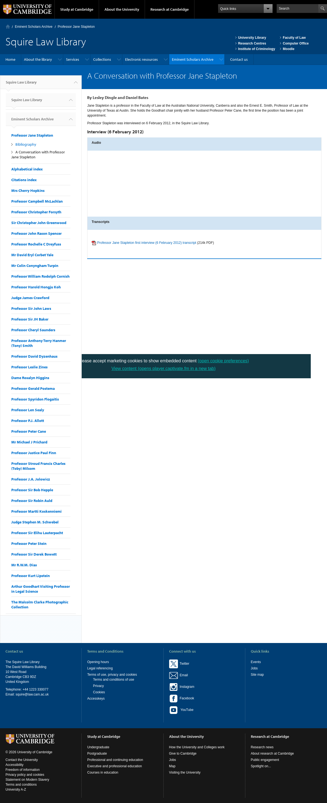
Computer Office (296, 43)
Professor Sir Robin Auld (31, 500)
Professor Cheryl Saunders (33, 329)
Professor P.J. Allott (27, 420)
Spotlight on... (261, 766)
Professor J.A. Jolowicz (30, 479)
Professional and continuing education (115, 760)
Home (8, 26)
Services (72, 59)
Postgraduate (97, 753)
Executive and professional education (114, 766)
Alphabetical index (27, 169)
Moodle (288, 49)
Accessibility (14, 765)
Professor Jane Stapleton (76, 27)
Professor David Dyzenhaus (34, 356)
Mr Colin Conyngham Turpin (34, 265)
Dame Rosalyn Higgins (30, 377)
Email (183, 675)
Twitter (179, 664)
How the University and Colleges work (197, 747)
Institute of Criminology (256, 49)
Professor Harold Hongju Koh (36, 287)
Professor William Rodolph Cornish (40, 276)
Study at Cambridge (76, 9)
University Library (252, 38)
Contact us (239, 59)
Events (256, 662)
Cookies (99, 692)
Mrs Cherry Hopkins (28, 190)
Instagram (181, 687)
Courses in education (102, 772)
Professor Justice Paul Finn (33, 452)
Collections (102, 59)
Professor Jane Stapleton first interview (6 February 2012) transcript (146, 243)
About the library (38, 59)
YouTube (181, 710)
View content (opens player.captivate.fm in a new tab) (163, 368)
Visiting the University (185, 772)
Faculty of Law (294, 38)
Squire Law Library (21, 84)
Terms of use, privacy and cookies (112, 675)
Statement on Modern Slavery (27, 780)
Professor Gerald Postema (33, 388)
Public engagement (265, 760)
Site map (257, 675)
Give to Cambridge (183, 753)
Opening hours (98, 662)
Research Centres (252, 43)
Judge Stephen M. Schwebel (35, 522)
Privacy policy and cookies (25, 775)
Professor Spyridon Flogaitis (35, 399)
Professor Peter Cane (28, 431)
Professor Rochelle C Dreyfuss (36, 244)
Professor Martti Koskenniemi (36, 511)
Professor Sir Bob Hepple (32, 489)
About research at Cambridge (272, 753)
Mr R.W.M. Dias (24, 564)
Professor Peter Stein (28, 543)
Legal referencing (100, 668)
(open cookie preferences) (223, 360)
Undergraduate (98, 747)
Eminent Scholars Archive (34, 27)
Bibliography (25, 144)
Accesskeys (96, 698)
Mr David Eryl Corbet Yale (32, 254)
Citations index (24, 179)
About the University (122, 9)
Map (172, 766)
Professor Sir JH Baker (29, 319)
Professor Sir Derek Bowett (34, 554)
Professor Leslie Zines (29, 367)
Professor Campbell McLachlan (37, 201)
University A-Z (16, 789)
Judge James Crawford (30, 297)
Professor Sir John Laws (31, 308)
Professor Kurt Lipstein (30, 575)
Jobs (254, 668)
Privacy (98, 686)
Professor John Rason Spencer (36, 233)
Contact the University (22, 760)
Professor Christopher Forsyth (36, 211)
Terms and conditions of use (113, 679)
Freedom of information (23, 770)
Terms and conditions (21, 785)
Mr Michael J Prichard (29, 442)
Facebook (181, 698)
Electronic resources (141, 59)
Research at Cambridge (169, 9)
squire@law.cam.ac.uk (32, 694)
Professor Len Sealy (27, 409)
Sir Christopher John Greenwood (38, 222)
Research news (262, 747)
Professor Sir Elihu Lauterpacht (37, 532)
